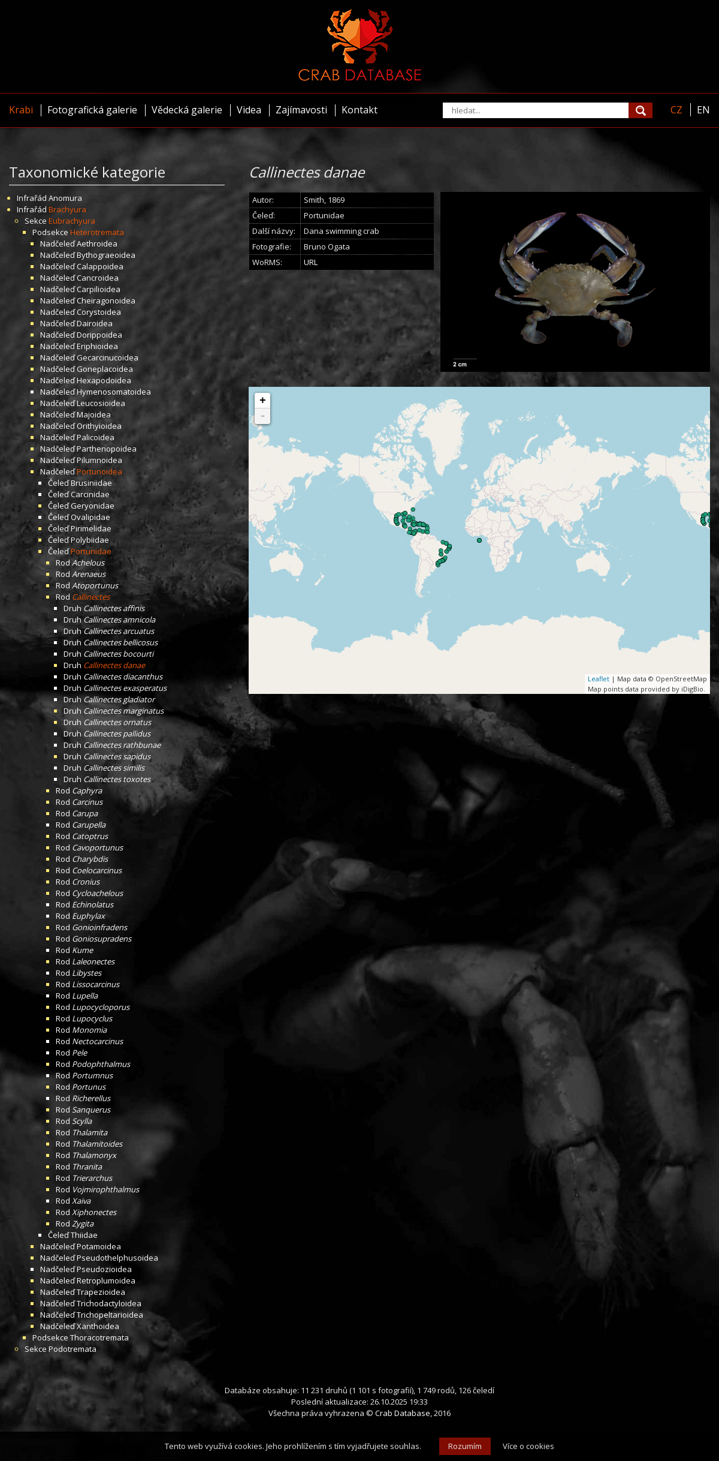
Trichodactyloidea (109, 1303)
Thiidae (84, 1234)
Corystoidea (99, 311)
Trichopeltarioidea (110, 1314)
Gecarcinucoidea (107, 357)
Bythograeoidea (106, 254)
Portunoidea (99, 471)
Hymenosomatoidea (114, 391)
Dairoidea (95, 323)
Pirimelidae (91, 528)
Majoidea (94, 414)
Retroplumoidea (106, 1280)
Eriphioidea (97, 346)
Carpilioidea (98, 289)
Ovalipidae (90, 517)
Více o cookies (528, 1446)
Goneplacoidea (105, 368)
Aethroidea (97, 243)
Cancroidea (98, 277)
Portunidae (91, 551)
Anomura (65, 198)
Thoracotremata (99, 1337)
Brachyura (67, 209)
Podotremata (72, 1348)
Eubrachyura (72, 220)
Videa (249, 109)
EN (703, 109)
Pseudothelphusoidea (117, 1257)
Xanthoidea (98, 1326)
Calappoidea (100, 266)
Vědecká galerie (187, 109)
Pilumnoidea (99, 460)
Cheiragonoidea (106, 300)
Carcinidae (90, 494)
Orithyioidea (99, 425)
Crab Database (402, 1413)
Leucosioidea (101, 403)
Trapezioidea (101, 1291)
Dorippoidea (99, 334)
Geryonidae (92, 505)
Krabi (21, 109)
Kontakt (359, 109)
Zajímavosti (301, 109)
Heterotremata (97, 232)
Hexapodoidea (104, 380)
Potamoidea (99, 1246)
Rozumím (465, 1446)
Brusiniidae (91, 482)
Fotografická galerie (92, 109)
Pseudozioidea (104, 1269)
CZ (676, 109)
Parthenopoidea (107, 448)
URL (311, 262)
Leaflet (598, 678)
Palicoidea (95, 437)
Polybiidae (90, 539)
